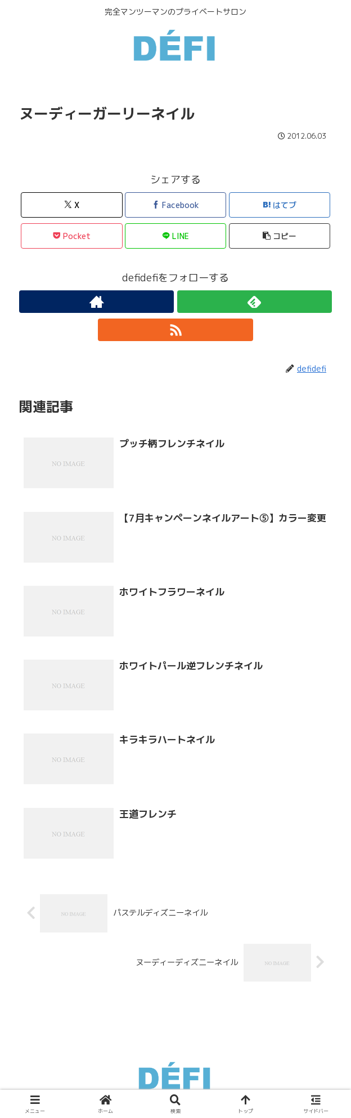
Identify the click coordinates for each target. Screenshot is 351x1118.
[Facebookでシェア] (176, 205)
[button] (280, 236)
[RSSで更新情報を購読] (175, 330)
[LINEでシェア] (176, 236)
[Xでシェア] (72, 205)
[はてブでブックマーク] (280, 205)
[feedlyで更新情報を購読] (254, 301)
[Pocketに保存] (72, 236)
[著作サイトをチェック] (96, 301)
